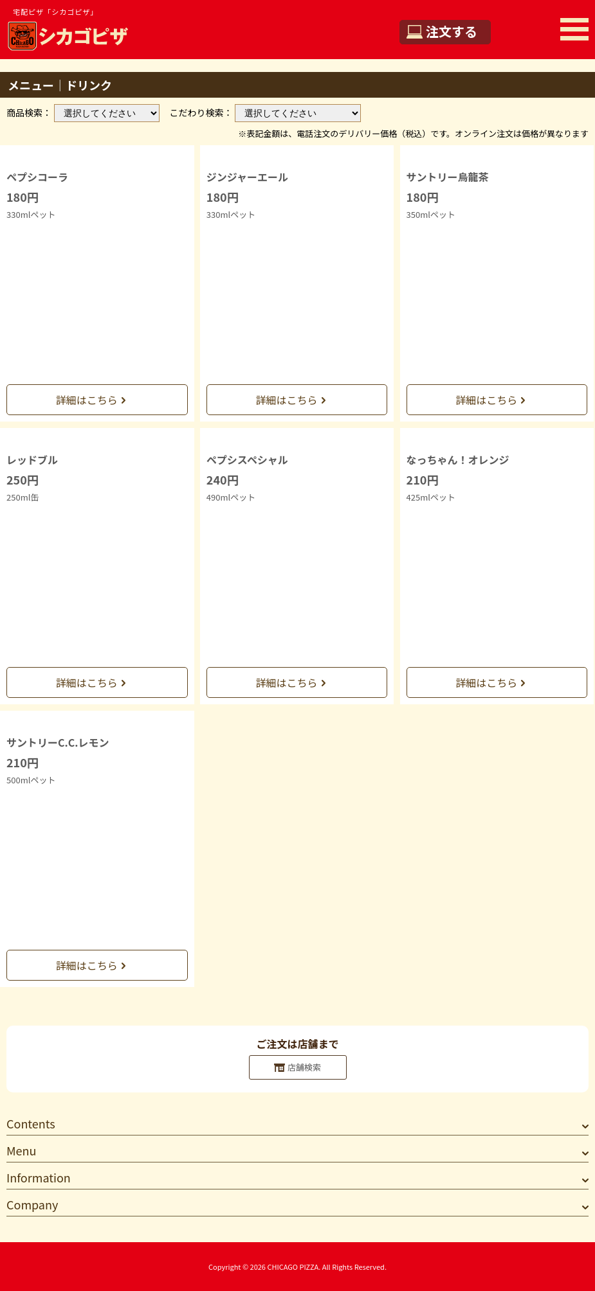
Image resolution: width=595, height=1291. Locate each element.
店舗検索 (304, 1067)
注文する (451, 31)
